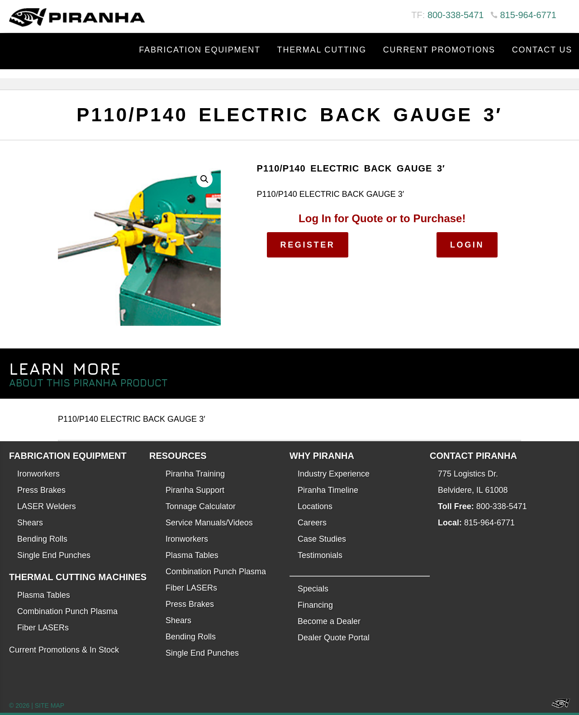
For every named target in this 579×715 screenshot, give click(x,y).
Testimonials (320, 555)
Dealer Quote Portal (334, 637)
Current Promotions (439, 49)
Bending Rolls (42, 538)
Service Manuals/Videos (209, 522)
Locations (315, 506)
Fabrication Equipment (200, 49)
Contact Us (542, 49)
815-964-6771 (528, 15)
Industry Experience (334, 473)
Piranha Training (195, 473)
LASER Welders (46, 506)
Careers (312, 522)
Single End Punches (53, 555)
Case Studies (322, 538)
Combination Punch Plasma (67, 611)
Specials (313, 588)
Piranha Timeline (328, 490)
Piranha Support (195, 490)
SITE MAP (49, 705)
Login (467, 244)
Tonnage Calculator (201, 506)
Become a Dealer (329, 621)
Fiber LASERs (43, 627)
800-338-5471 (455, 15)
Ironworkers (38, 473)
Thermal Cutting (321, 49)
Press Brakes (41, 490)
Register (307, 244)
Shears (30, 522)
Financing (315, 605)
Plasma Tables (43, 595)
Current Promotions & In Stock (64, 649)
